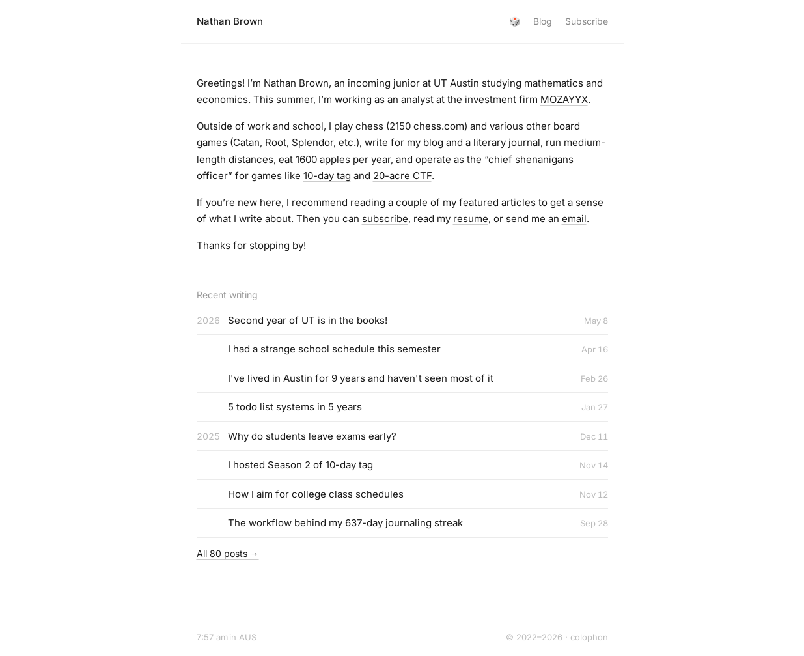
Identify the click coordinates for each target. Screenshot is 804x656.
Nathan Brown (230, 21)
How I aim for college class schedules (316, 494)
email (574, 218)
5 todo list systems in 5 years (295, 407)
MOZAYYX (564, 99)
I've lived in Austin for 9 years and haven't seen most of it (360, 378)
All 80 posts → (228, 553)
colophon (589, 637)
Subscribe (586, 21)
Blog (542, 21)
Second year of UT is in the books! (307, 320)
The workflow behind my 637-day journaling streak (345, 523)
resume (470, 218)
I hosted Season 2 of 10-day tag (300, 465)
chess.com (438, 126)
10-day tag (327, 175)
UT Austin (456, 83)
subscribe (385, 218)
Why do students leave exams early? (312, 436)
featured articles (497, 202)
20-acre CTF (402, 175)
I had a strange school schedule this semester (334, 349)
